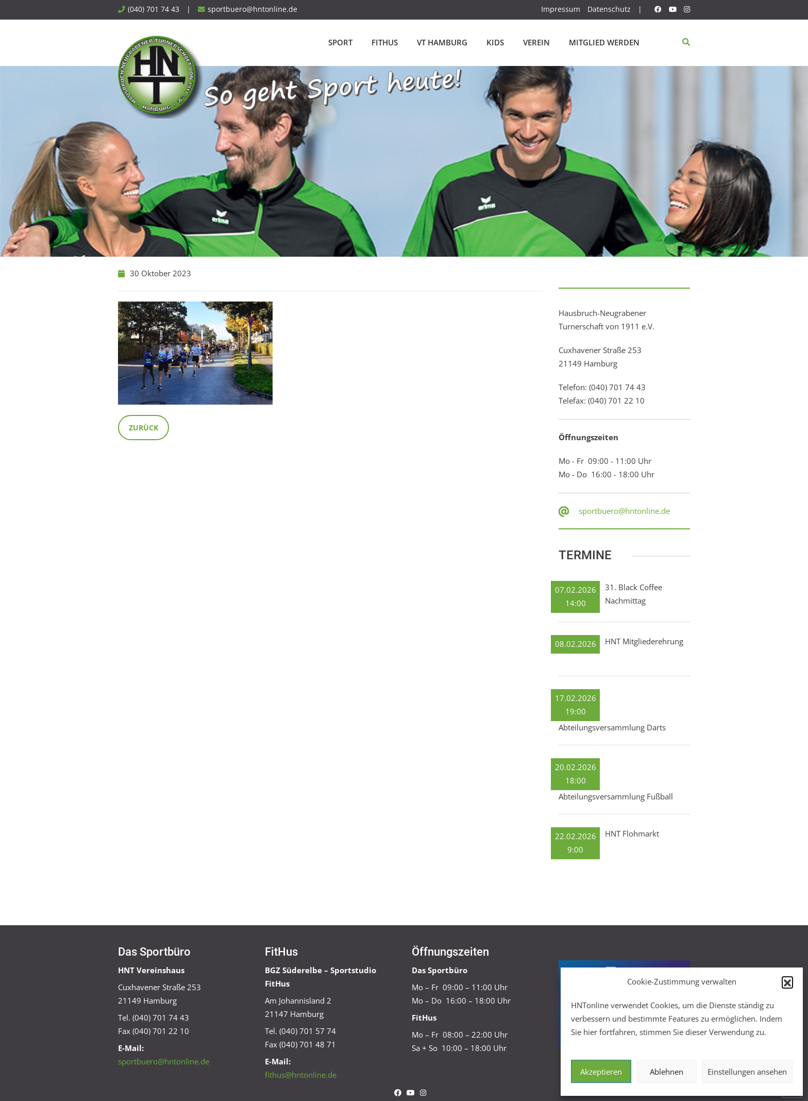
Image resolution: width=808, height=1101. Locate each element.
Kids (495, 42)
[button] (787, 982)
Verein (536, 42)
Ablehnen (666, 1071)
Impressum (560, 9)
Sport (340, 42)
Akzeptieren (601, 1071)
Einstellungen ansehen (747, 1071)
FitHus (385, 42)
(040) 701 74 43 (153, 9)
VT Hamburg (442, 42)
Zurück (143, 427)
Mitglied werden (604, 42)
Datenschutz (609, 9)
